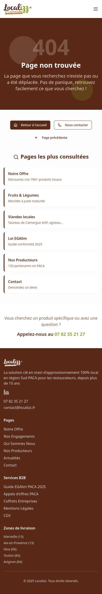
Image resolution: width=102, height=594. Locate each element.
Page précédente (51, 137)
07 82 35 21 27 (69, 334)
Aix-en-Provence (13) (19, 543)
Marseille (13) (13, 536)
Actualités (12, 457)
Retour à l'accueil (30, 125)
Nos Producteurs (18, 450)
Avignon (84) (13, 562)
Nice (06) (10, 549)
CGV (7, 515)
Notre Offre (13, 429)
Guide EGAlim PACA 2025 (25, 486)
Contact (10, 465)
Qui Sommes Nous (19, 443)
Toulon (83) (12, 555)
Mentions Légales (18, 508)
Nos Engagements (19, 436)
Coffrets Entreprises (20, 501)
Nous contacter (73, 125)
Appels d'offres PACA (21, 493)
